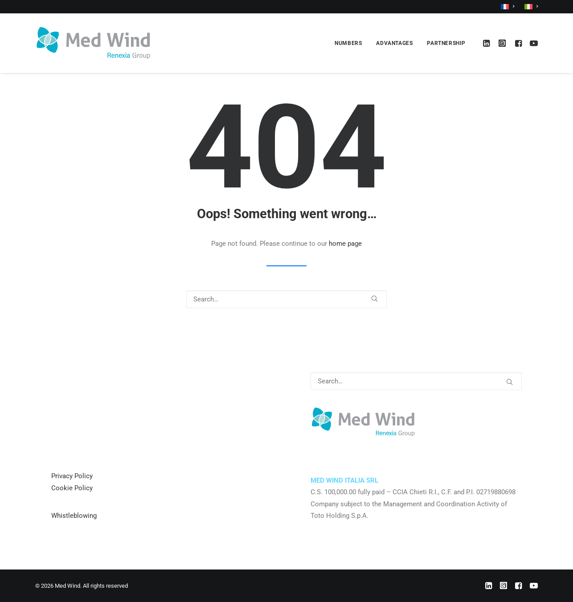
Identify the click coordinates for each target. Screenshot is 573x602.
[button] (488, 43)
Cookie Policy (72, 488)
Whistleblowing (74, 516)
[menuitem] (509, 6)
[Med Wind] (93, 43)
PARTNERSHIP (446, 43)
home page (345, 244)
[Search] (286, 299)
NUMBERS (348, 43)
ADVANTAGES (394, 43)
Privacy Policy (72, 476)
